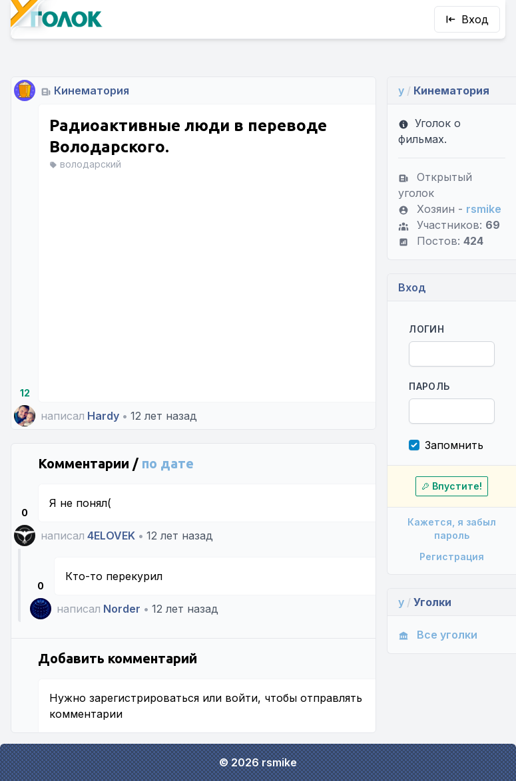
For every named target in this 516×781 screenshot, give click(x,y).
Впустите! (451, 486)
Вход (467, 19)
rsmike (483, 209)
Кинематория (91, 90)
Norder (121, 608)
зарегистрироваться (144, 697)
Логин (426, 329)
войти (241, 697)
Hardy (103, 415)
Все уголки (437, 634)
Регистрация (451, 556)
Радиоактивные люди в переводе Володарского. (188, 136)
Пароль (429, 386)
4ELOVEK (111, 535)
